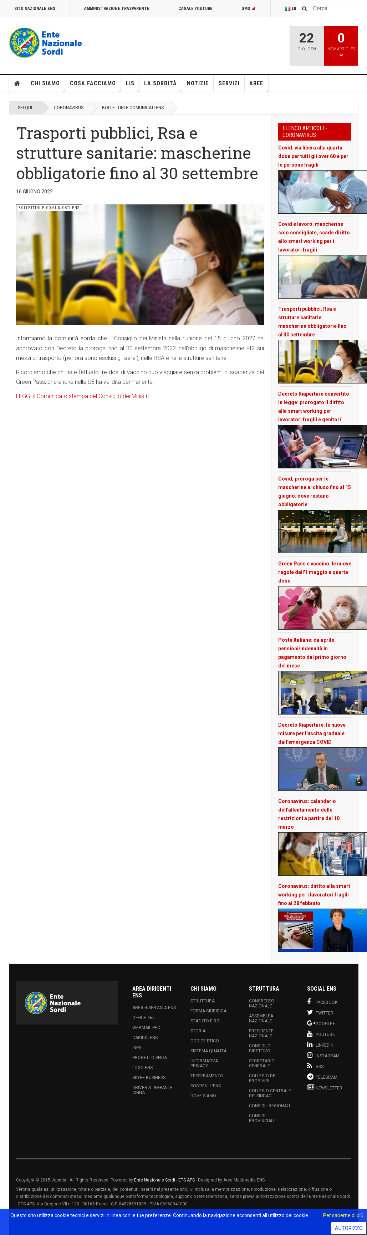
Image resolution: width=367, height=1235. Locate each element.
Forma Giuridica (208, 1010)
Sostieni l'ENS (205, 1085)
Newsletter (324, 1087)
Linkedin (320, 1044)
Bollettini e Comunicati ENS (133, 107)
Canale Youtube (195, 8)
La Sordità (163, 86)
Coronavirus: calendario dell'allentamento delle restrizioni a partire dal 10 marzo (309, 814)
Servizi (229, 83)
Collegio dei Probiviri (262, 1078)
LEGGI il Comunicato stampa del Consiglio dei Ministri (83, 396)
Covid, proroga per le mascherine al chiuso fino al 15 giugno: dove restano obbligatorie (314, 491)
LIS (132, 86)
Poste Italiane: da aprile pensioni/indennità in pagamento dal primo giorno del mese (312, 653)
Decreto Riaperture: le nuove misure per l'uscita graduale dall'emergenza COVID (312, 733)
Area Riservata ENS (154, 1007)
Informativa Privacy (204, 1063)
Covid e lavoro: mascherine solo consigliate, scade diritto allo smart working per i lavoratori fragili (314, 237)
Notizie (198, 83)
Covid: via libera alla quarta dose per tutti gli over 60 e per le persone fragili (313, 156)
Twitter (320, 1012)
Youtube (321, 1034)
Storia (197, 1030)
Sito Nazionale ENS (34, 8)
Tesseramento (206, 1075)
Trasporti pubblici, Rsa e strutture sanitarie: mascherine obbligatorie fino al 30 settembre (312, 321)
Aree (258, 86)
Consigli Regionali (269, 1105)
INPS (136, 1047)
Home (17, 83)
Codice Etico (204, 1040)
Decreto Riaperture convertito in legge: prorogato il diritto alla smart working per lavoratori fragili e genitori (313, 406)
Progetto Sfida (149, 1057)
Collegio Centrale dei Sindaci (270, 1093)
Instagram (323, 1055)
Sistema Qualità (208, 1050)
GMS (248, 8)
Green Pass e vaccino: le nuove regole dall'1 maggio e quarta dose (314, 572)
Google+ (321, 1023)
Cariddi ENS (145, 1037)
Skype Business (148, 1077)
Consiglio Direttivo (260, 1048)
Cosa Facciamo (95, 86)
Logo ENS (142, 1067)
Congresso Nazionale (261, 1003)
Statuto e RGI (205, 1020)
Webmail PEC (146, 1027)
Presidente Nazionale (261, 1033)
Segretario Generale (262, 1063)
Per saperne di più (343, 1215)
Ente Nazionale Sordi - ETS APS (164, 1180)
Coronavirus (68, 107)
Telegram (322, 1076)
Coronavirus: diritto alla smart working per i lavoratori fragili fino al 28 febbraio (314, 894)
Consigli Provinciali (261, 1118)
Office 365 (143, 1017)
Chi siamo (48, 86)
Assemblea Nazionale (261, 1018)
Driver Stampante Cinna (152, 1090)
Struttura (202, 1000)
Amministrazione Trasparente (116, 8)
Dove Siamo (203, 1095)
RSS (315, 1066)
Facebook (322, 1001)
